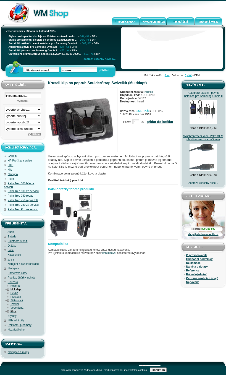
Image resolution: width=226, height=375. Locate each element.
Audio (11, 232)
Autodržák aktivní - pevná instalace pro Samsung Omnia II (203, 94)
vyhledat (23, 100)
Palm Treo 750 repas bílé (23, 200)
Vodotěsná (17, 307)
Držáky (12, 245)
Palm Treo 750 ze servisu (23, 204)
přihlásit (104, 70)
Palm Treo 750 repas (20, 195)
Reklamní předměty (20, 325)
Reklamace (193, 263)
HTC (10, 165)
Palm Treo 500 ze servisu (23, 191)
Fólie (11, 250)
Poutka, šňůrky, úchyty (21, 277)
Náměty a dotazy (197, 266)
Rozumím (158, 370)
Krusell (149, 92)
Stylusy (12, 316)
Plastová (16, 296)
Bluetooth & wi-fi (18, 241)
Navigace (13, 268)
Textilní (14, 304)
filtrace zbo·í (23, 121)
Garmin (12, 156)
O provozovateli (196, 255)
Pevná (14, 293)
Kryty (11, 259)
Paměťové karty (17, 273)
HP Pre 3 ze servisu (20, 160)
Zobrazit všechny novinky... (100, 58)
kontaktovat (109, 253)
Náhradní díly (16, 320)
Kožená (15, 285)
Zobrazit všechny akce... (203, 183)
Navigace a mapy (18, 352)
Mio (10, 169)
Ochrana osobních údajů (202, 278)
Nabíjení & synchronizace (23, 264)
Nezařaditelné (16, 329)
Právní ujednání (196, 274)
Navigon (13, 174)
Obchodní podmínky (199, 259)
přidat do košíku (160, 122)
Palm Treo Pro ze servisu (23, 209)
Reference (192, 270)
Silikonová (17, 300)
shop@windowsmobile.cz (203, 234)
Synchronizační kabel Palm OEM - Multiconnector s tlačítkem (203, 138)
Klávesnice (14, 254)
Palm (11, 178)
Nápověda (192, 282)
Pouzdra (13, 282)
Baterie (12, 236)
